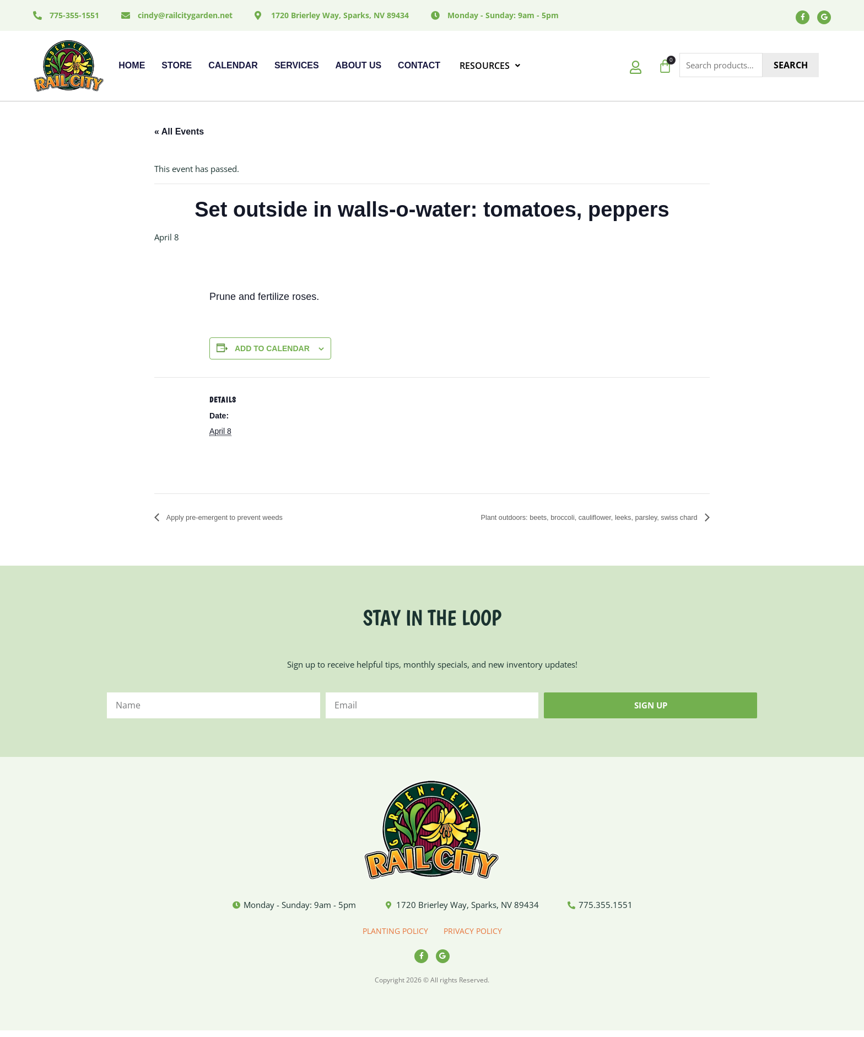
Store (176, 68)
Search (791, 68)
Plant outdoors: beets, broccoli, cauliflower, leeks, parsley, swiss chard (561, 520)
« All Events (179, 134)
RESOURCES (490, 68)
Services (296, 68)
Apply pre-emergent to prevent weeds (239, 520)
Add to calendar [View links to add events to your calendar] (272, 351)
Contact (419, 68)
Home (131, 68)
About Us (359, 68)
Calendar (233, 68)
